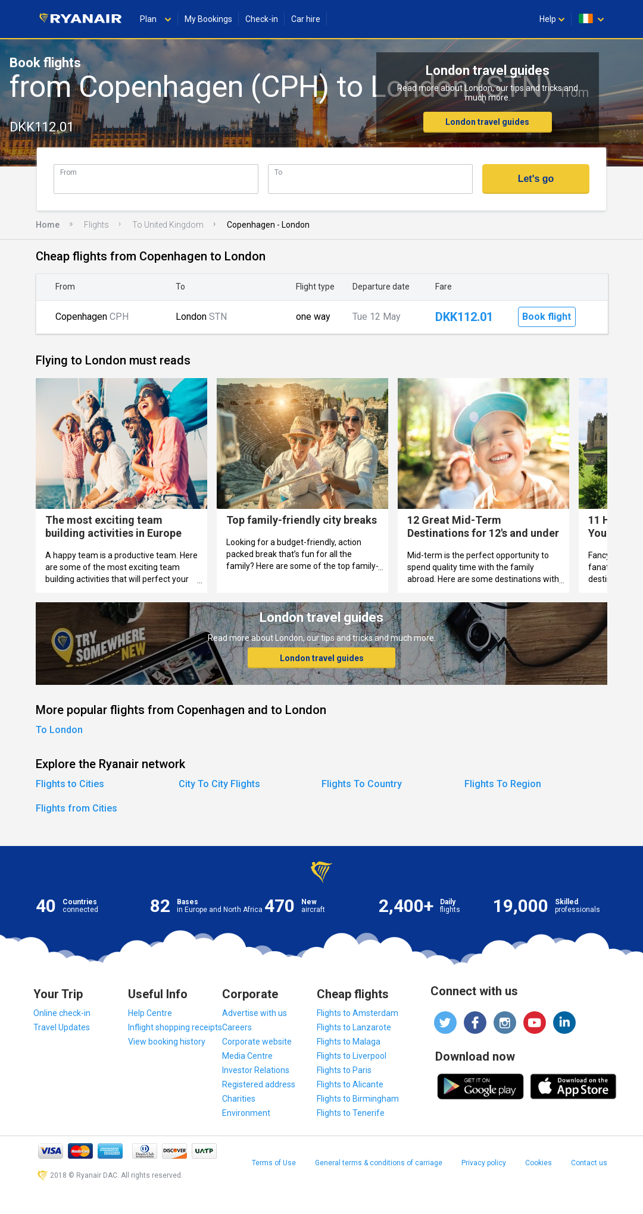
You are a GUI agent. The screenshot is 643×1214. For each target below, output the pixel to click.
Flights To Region (502, 784)
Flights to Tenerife (351, 1113)
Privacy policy (483, 1163)
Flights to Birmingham (358, 1098)
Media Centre (247, 1056)
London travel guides (487, 122)
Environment (246, 1113)
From (68, 172)
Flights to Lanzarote (354, 1027)
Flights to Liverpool (351, 1056)
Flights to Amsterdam (357, 1013)
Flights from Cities (76, 808)
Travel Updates (61, 1027)
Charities (238, 1098)
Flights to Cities (70, 784)
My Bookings (208, 19)
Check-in (261, 19)
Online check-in (61, 1013)
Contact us (589, 1163)
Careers (237, 1027)
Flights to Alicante (350, 1084)
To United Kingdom (168, 224)
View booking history (166, 1041)
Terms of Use (274, 1163)
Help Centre (150, 1013)
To (278, 172)
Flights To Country (362, 784)
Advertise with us (254, 1013)
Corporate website (257, 1041)
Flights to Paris (344, 1070)
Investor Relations (255, 1070)
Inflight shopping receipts (175, 1027)
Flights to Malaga (348, 1041)
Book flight (546, 316)
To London (59, 729)
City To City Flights (219, 784)
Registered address (258, 1084)
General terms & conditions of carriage (378, 1163)
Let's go (536, 179)
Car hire (305, 19)
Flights (96, 224)
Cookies (538, 1163)
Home (48, 224)
